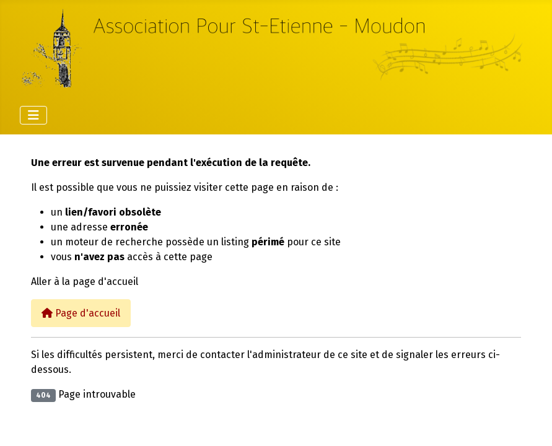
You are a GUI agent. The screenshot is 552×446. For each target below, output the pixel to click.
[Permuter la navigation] (33, 115)
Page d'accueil (81, 313)
